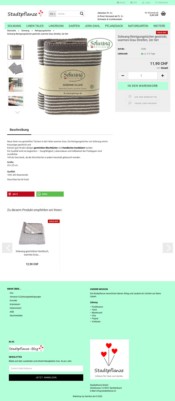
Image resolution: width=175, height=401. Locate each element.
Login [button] (146, 2)
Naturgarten (138, 26)
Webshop (77, 396)
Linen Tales (35, 26)
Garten (74, 26)
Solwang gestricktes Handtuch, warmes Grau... (32, 253)
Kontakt (13, 300)
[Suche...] (52, 14)
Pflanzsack (114, 26)
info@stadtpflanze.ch (106, 391)
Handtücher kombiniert (73, 148)
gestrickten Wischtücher (46, 148)
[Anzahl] (143, 75)
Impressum (15, 304)
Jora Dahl (92, 26)
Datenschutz (15, 308)
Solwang (14, 26)
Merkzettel (161, 2)
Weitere (159, 26)
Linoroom (56, 26)
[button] (134, 2)
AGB (12, 312)
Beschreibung (19, 129)
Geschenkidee (16, 315)
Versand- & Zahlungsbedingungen (25, 297)
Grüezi (121, 2)
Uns (11, 293)
